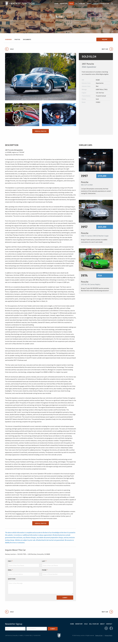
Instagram (106, 628)
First (10, 561)
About (89, 3)
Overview (8, 39)
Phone (44, 570)
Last (43, 561)
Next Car (107, 49)
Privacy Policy (108, 635)
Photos (17, 39)
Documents (27, 39)
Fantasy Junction (19, 3)
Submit (65, 597)
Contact (109, 624)
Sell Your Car (80, 3)
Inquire (104, 39)
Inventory (63, 3)
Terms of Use (98, 635)
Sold (71, 3)
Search (112, 3)
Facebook (111, 628)
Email (10, 570)
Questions (11, 579)
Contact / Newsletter (101, 3)
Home (56, 3)
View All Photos (40, 131)
